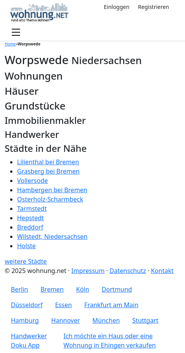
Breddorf (30, 227)
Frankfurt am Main (111, 305)
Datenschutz (128, 270)
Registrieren (153, 6)
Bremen (52, 289)
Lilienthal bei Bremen (48, 162)
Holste (26, 246)
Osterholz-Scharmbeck (50, 199)
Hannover (65, 320)
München (106, 320)
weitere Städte (26, 261)
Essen (63, 305)
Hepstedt (30, 218)
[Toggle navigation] (16, 32)
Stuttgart (145, 320)
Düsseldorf (27, 305)
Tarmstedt (32, 208)
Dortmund (116, 289)
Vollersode (32, 180)
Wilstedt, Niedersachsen (52, 236)
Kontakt (162, 270)
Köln (82, 289)
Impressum (88, 270)
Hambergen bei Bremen (52, 190)
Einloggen (116, 6)
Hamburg (25, 320)
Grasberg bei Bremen (48, 171)
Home (10, 44)
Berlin (19, 289)
